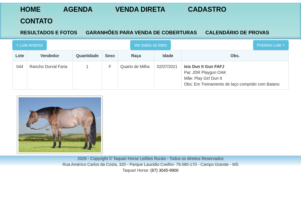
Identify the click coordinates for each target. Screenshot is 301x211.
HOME (30, 9)
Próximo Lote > (271, 45)
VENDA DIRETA (140, 9)
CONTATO (36, 21)
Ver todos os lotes (150, 45)
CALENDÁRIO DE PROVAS (237, 32)
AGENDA (78, 9)
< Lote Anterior (29, 45)
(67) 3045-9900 (164, 170)
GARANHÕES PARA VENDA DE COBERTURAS (141, 32)
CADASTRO (207, 9)
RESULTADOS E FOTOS (48, 32)
